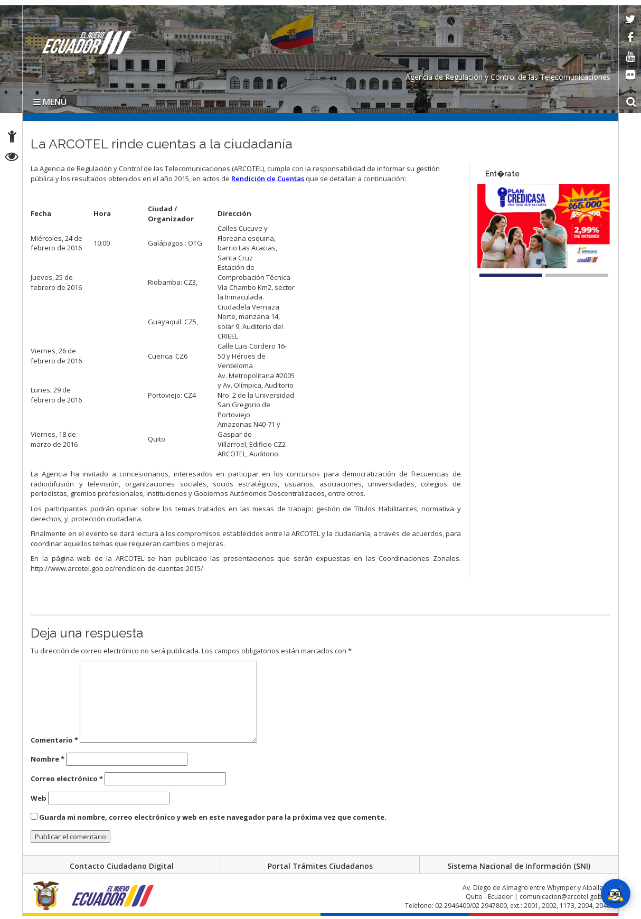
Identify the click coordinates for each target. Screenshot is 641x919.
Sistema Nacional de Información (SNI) (518, 866)
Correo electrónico (67, 778)
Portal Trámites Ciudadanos (320, 866)
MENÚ (50, 102)
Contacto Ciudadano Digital (122, 866)
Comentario (54, 740)
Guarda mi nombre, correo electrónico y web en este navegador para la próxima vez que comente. (213, 817)
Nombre (47, 759)
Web (38, 798)
